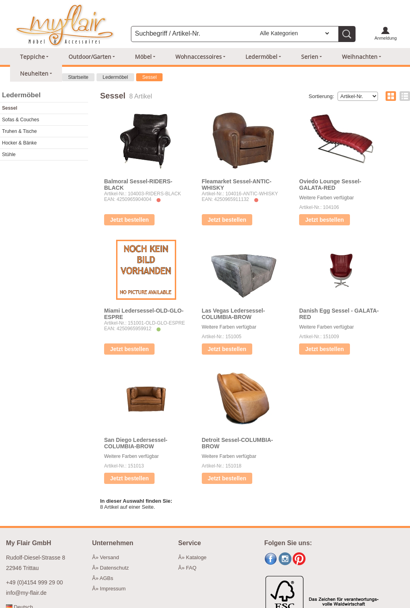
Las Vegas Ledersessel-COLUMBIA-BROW (233, 313)
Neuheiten (34, 73)
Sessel (149, 77)
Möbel (143, 56)
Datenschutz (114, 568)
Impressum (113, 589)
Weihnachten (360, 56)
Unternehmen (112, 543)
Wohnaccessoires (198, 56)
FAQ (191, 568)
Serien (309, 56)
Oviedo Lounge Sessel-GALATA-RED (330, 184)
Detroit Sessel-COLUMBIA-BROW (237, 443)
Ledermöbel (261, 56)
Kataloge (196, 557)
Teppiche (32, 56)
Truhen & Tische (19, 131)
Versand (109, 557)
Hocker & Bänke (19, 143)
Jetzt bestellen (129, 220)
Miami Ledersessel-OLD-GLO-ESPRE (143, 313)
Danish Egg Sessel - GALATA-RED (339, 313)
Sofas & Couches (20, 119)
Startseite (78, 77)
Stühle (9, 154)
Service (189, 543)
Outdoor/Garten (89, 56)
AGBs (106, 578)
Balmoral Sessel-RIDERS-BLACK (138, 184)
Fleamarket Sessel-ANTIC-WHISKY (236, 184)
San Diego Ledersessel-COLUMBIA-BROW (135, 443)
